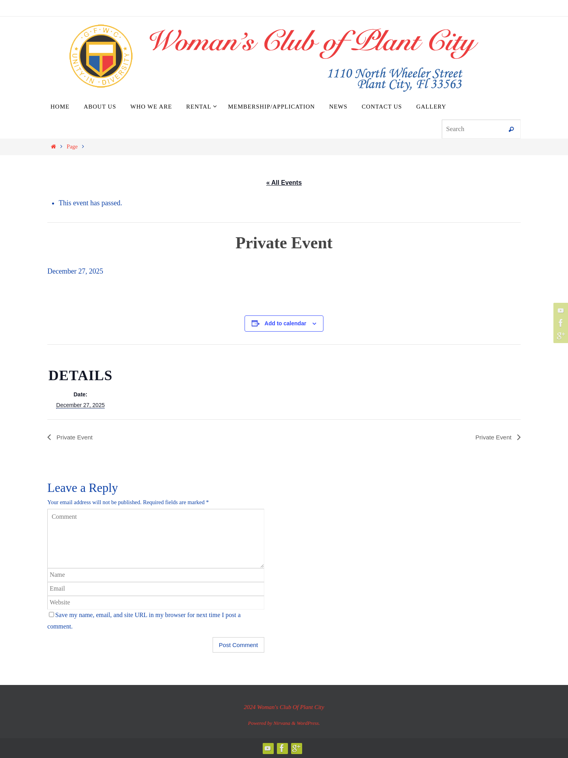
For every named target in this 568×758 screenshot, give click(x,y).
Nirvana (281, 723)
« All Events (284, 182)
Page (72, 146)
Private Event (74, 436)
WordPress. (308, 723)
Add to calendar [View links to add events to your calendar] (285, 323)
